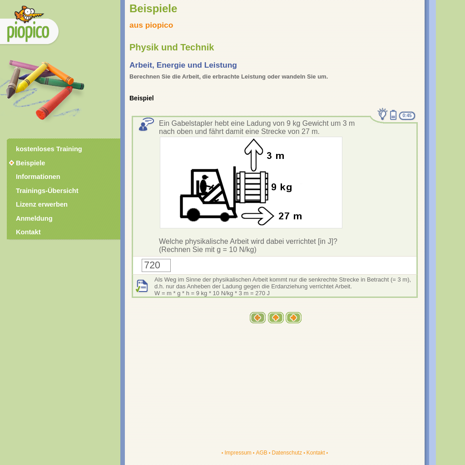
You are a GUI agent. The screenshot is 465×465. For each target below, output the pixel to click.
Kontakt (316, 453)
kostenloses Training (49, 149)
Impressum (237, 453)
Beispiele (30, 163)
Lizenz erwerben (42, 204)
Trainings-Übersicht (47, 190)
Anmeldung (34, 218)
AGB (261, 453)
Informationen (38, 176)
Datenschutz (287, 453)
